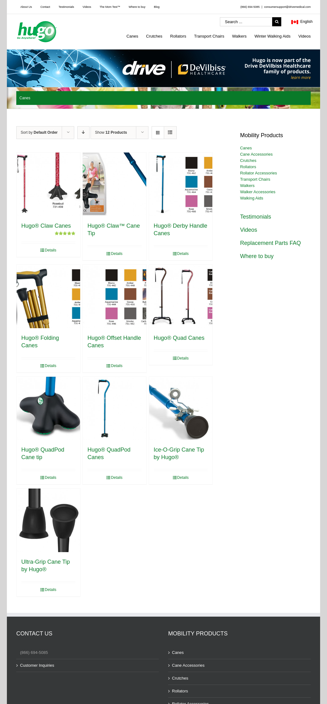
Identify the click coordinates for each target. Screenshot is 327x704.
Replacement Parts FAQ (270, 243)
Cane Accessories (256, 154)
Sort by (39, 132)
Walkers (247, 185)
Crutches (248, 160)
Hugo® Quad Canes (179, 338)
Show (111, 132)
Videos (248, 230)
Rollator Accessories (258, 173)
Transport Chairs (255, 179)
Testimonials (255, 217)
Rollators (248, 166)
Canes (246, 148)
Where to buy (256, 256)
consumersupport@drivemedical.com (287, 6)
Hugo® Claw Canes (46, 226)
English (302, 22)
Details (50, 250)
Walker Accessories (257, 191)
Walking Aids (251, 198)
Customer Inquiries (37, 665)
